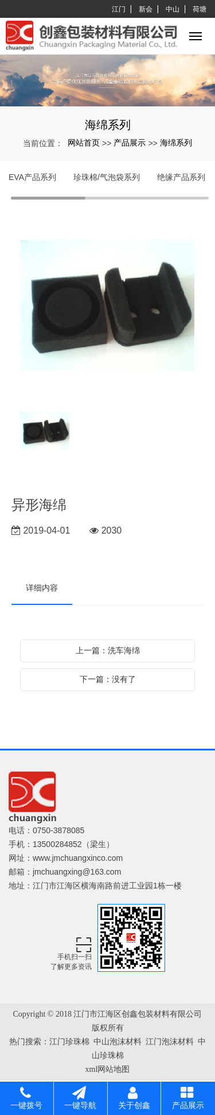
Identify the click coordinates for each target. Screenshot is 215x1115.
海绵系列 (176, 142)
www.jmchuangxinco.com (78, 858)
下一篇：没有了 (108, 679)
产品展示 (130, 142)
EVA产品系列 (32, 177)
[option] (107, 306)
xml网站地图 (107, 1069)
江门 (119, 9)
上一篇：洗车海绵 (108, 650)
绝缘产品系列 (181, 177)
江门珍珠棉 (69, 1041)
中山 (172, 9)
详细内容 (42, 587)
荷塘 (199, 9)
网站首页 (84, 142)
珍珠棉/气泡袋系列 (106, 177)
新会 (146, 9)
